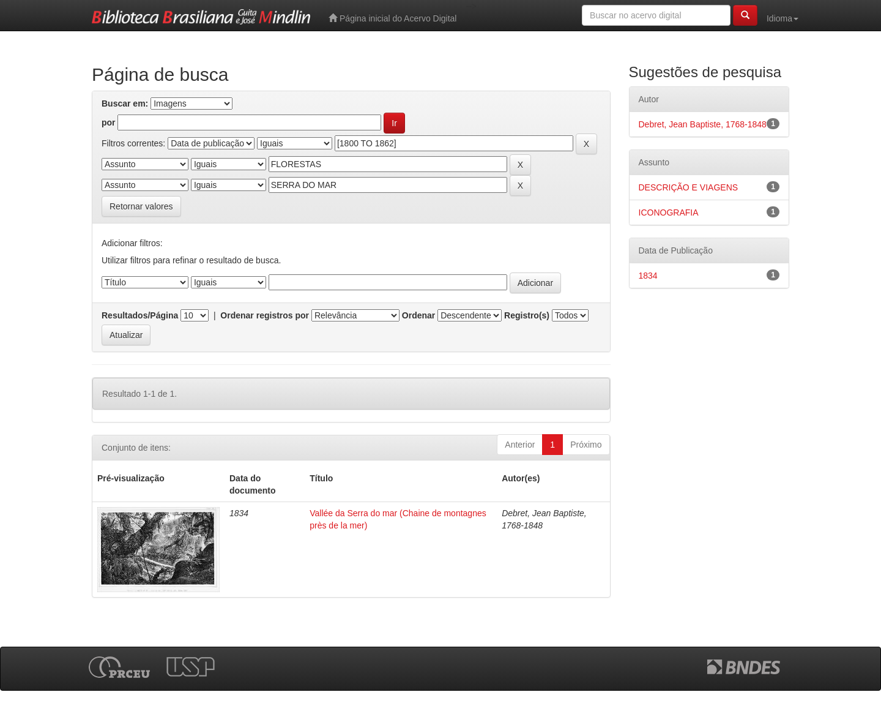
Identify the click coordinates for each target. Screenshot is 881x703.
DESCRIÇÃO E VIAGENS (688, 187)
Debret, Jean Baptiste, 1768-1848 (703, 124)
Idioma (782, 18)
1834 (648, 275)
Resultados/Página (140, 315)
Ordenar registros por (264, 315)
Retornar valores (141, 206)
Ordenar (418, 315)
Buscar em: (125, 103)
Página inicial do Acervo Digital (392, 18)
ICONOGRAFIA (669, 212)
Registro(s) (526, 315)
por (109, 122)
